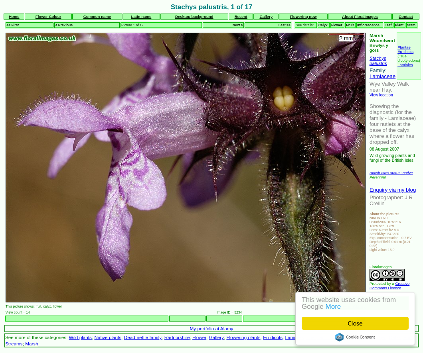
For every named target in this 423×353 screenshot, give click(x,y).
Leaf (388, 25)
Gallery (266, 16)
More (333, 306)
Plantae (404, 47)
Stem (411, 25)
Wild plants (80, 337)
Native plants (107, 337)
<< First (12, 25)
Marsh (31, 343)
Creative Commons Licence (389, 285)
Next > (238, 25)
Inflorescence (368, 25)
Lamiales (405, 65)
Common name (97, 16)
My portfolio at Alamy (211, 328)
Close (355, 323)
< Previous (64, 25)
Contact (406, 16)
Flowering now (303, 16)
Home (14, 16)
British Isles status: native (391, 173)
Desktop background (194, 16)
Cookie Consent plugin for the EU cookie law (355, 337)
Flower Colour (48, 16)
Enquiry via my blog (393, 190)
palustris (378, 63)
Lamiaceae (382, 76)
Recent (241, 16)
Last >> (285, 25)
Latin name (141, 16)
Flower (336, 25)
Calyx (323, 25)
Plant (399, 25)
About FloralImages (360, 16)
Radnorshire (177, 337)
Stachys (378, 58)
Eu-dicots (405, 51)
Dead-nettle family (143, 337)
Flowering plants (243, 337)
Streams (14, 343)
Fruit (350, 25)
